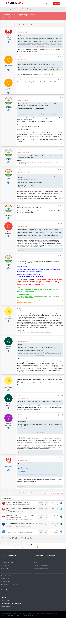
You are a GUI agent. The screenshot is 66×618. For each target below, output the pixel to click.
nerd (7, 511)
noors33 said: (21, 341)
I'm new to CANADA (6, 575)
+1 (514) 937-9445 (5, 600)
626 (16, 25)
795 (32, 25)
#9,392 (61, 56)
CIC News (36, 562)
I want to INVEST (5, 568)
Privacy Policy (17, 615)
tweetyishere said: (22, 152)
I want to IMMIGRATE (6, 559)
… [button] (28, 25)
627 (19, 25)
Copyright (24, 615)
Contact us (4, 547)
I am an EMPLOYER (6, 578)
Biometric (9, 531)
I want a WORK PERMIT (7, 562)
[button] (3, 3)
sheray (8, 504)
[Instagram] (5, 594)
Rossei (6, 17)
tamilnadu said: (22, 100)
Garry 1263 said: (22, 398)
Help (28, 547)
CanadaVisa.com (38, 559)
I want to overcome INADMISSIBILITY (10, 584)
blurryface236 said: (23, 172)
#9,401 (61, 338)
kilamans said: (21, 418)
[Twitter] (11, 594)
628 (23, 25)
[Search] (63, 3)
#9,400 (61, 308)
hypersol (8, 526)
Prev (5, 25)
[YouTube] (14, 594)
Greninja (56, 504)
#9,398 (61, 223)
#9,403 (61, 395)
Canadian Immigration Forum (41, 565)
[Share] (59, 29)
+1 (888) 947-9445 (5, 606)
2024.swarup (9, 532)
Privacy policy (22, 547)
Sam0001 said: (22, 60)
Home (32, 547)
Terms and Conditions (13, 547)
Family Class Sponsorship (24, 504)
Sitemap (3, 615)
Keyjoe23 (8, 519)
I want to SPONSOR (6, 572)
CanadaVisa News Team (39, 572)
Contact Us (30, 615)
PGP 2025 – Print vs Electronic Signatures (17, 502)
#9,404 (61, 415)
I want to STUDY (5, 565)
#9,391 (61, 29)
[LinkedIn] (8, 594)
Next (36, 25)
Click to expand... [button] (40, 46)
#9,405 (61, 457)
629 (26, 25)
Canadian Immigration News (41, 568)
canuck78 (56, 510)
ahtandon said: (22, 32)
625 (13, 25)
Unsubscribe (9, 615)
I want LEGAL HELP (5, 581)
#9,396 (61, 169)
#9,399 (61, 255)
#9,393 (61, 79)
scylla (57, 517)
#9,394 (61, 97)
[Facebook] (2, 594)
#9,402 (61, 377)
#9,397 (61, 205)
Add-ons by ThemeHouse (51, 613)
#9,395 (61, 149)
